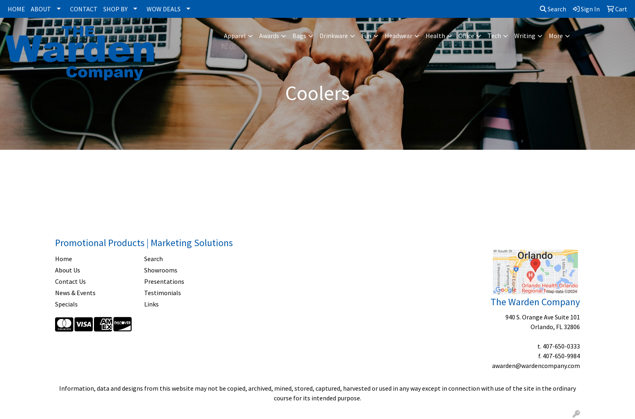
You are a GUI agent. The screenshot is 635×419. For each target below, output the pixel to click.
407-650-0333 (561, 346)
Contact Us (70, 281)
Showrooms (160, 270)
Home (63, 259)
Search (553, 9)
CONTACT (84, 9)
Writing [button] (524, 36)
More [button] (556, 36)
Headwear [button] (398, 36)
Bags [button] (299, 36)
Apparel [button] (235, 36)
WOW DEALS (164, 9)
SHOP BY (115, 9)
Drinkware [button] (334, 36)
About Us (67, 270)
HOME (16, 9)
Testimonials (162, 293)
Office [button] (466, 36)
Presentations (164, 281)
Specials (66, 304)
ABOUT (41, 9)
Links (151, 304)
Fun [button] (366, 36)
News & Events (75, 293)
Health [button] (435, 36)
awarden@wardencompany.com (536, 366)
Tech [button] (494, 36)
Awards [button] (269, 36)
